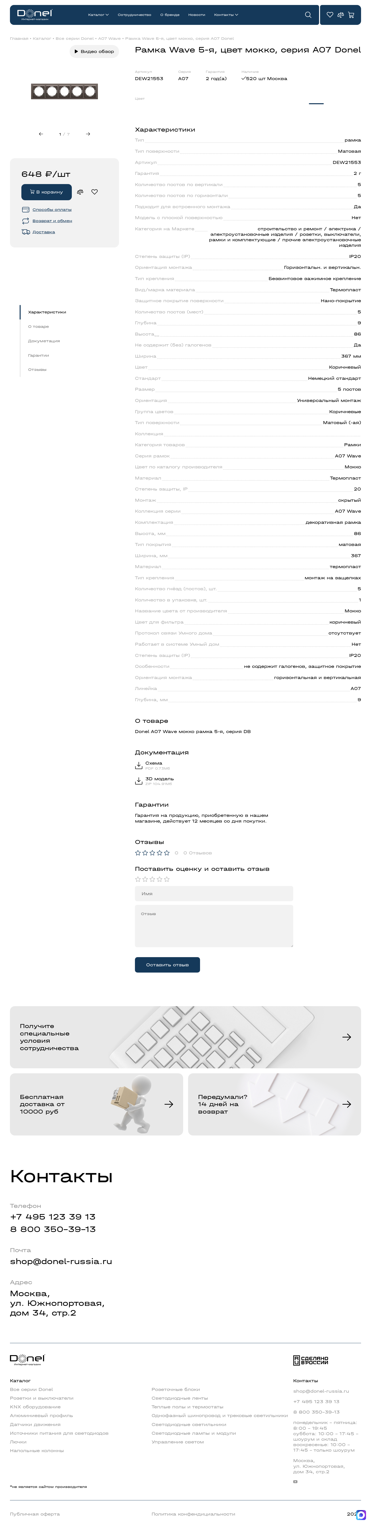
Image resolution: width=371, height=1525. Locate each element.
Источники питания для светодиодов (59, 1433)
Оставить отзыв (167, 965)
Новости (196, 15)
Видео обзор (97, 51)
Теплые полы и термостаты (187, 1407)
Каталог (96, 15)
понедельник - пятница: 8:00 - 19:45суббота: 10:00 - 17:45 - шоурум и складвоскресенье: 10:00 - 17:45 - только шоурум (325, 1436)
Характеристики (47, 312)
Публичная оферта (35, 1514)
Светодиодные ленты (180, 1398)
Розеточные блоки (176, 1389)
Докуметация (44, 341)
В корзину (46, 192)
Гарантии (38, 355)
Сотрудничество (134, 15)
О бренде (169, 15)
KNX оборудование (35, 1407)
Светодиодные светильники (189, 1424)
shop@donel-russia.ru (61, 1261)
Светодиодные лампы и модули (194, 1433)
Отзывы (37, 369)
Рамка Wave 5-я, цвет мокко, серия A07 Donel (179, 38)
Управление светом (178, 1442)
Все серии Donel (75, 38)
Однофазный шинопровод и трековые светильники (220, 1415)
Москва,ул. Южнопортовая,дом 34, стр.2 (57, 1303)
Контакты (224, 15)
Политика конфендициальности (193, 1514)
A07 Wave (109, 38)
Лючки (18, 1442)
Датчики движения (35, 1424)
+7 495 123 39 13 (53, 1217)
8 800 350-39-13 (53, 1229)
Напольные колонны (37, 1450)
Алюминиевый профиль (41, 1415)
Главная (19, 38)
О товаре (38, 326)
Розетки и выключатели (42, 1398)
